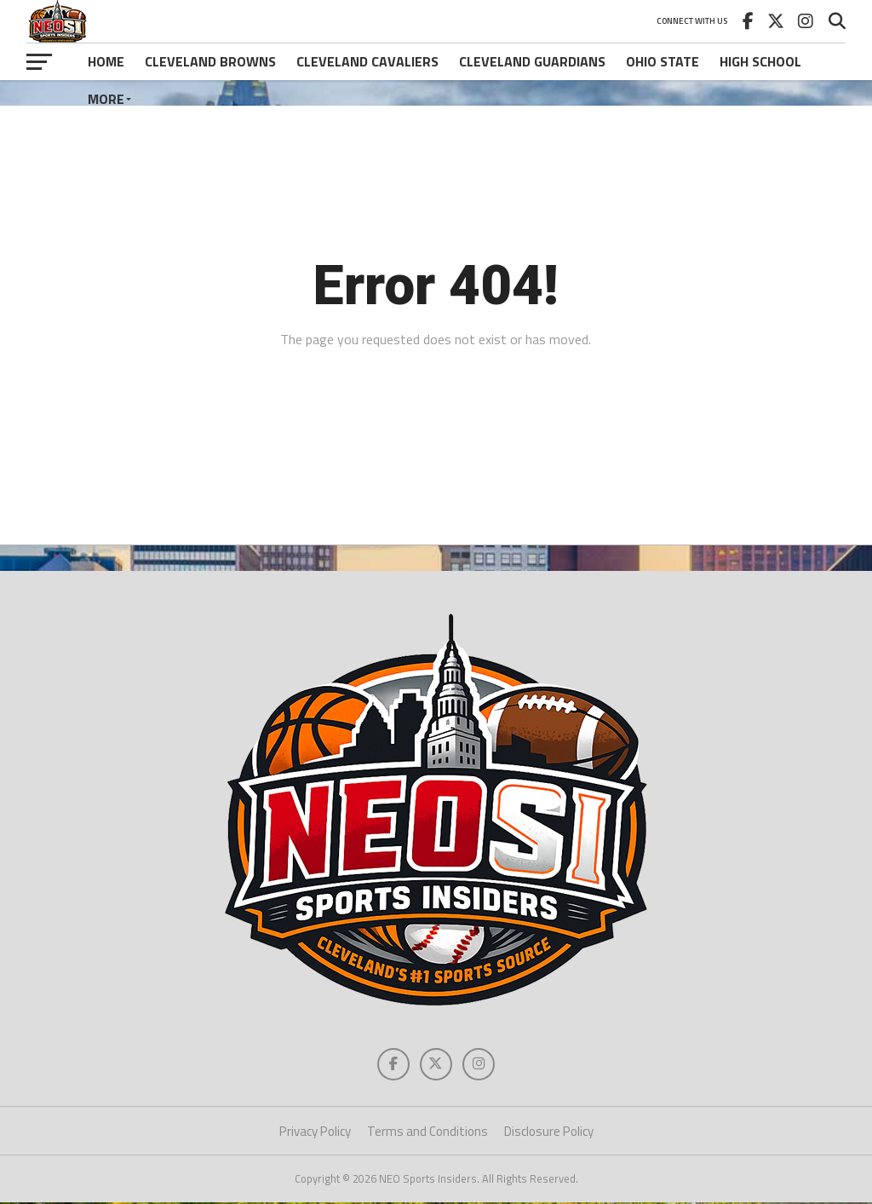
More (106, 99)
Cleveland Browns (210, 61)
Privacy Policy (315, 1133)
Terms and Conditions (427, 1133)
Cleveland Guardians (532, 61)
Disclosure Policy (549, 1133)
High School (760, 61)
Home (106, 61)
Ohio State (662, 61)
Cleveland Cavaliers (367, 61)
